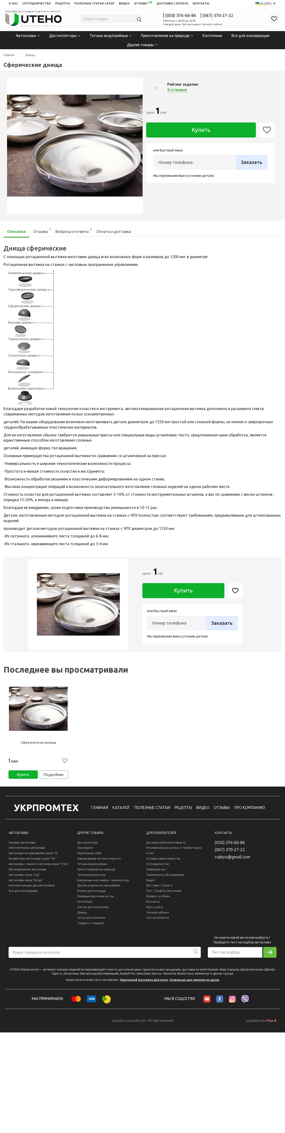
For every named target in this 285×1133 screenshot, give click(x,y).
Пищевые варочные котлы (95, 899)
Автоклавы (26, 35)
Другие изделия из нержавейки (98, 888)
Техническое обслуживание (165, 878)
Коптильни (212, 35)
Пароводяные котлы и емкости (99, 862)
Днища (30, 54)
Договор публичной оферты (166, 845)
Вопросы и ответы (73, 230)
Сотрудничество (157, 867)
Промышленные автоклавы (27, 872)
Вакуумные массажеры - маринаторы (103, 883)
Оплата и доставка (113, 231)
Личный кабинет (157, 915)
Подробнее (53, 776)
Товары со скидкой (90, 926)
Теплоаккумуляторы (91, 878)
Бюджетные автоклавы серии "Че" (32, 862)
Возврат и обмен (158, 899)
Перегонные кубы (89, 856)
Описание (16, 231)
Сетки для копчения (91, 921)
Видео (150, 883)
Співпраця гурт (156, 872)
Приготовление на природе (165, 35)
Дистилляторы (63, 35)
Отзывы (42, 230)
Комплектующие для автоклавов (31, 888)
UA (261, 3)
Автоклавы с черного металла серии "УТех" (39, 867)
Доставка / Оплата (159, 888)
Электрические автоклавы (27, 851)
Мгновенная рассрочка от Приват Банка (174, 851)
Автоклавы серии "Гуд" (24, 878)
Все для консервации (250, 35)
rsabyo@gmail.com (232, 860)
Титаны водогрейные (109, 35)
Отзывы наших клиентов (163, 862)
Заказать (251, 161)
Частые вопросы (157, 921)
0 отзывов (177, 89)
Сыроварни (85, 851)
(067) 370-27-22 (218, 15)
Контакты (153, 905)
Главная (9, 54)
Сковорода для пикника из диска (194, 983)
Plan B (272, 1024)
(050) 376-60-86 (180, 15)
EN (268, 3)
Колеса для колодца (91, 894)
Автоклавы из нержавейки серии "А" (33, 856)
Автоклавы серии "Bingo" (26, 883)
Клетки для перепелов (92, 910)
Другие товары (140, 44)
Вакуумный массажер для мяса (144, 983)
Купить (201, 129)
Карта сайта (154, 910)
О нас (150, 856)
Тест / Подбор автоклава (163, 894)
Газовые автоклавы (22, 845)
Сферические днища (38, 742)
